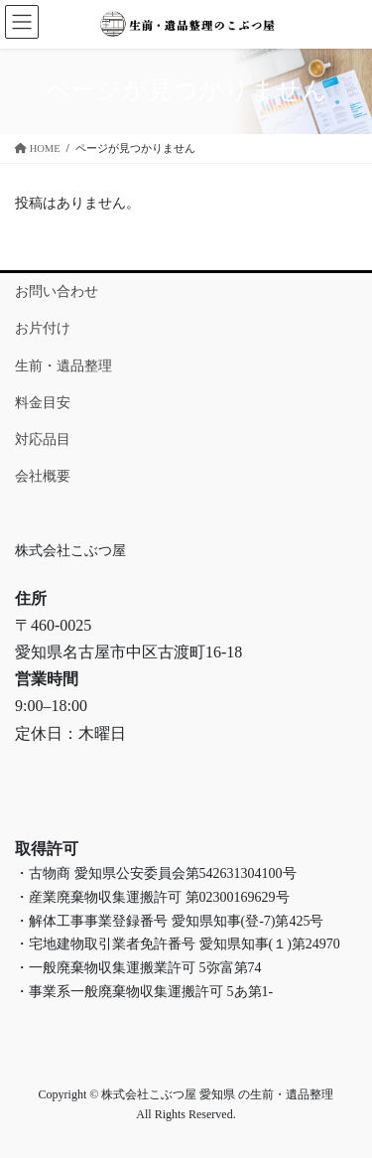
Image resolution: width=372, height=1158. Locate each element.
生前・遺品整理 (63, 366)
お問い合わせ (56, 291)
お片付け (42, 328)
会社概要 (42, 476)
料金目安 (42, 402)
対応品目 (42, 439)
